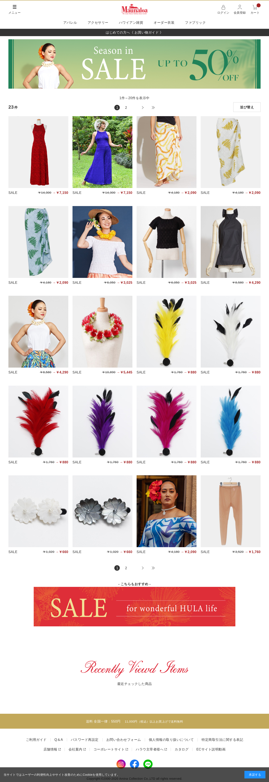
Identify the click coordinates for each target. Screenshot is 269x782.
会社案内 (75, 749)
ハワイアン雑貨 (131, 22)
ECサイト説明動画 (210, 749)
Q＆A (58, 739)
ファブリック (195, 22)
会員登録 (240, 12)
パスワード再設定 (85, 739)
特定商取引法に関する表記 (222, 739)
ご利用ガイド (36, 739)
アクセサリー (98, 22)
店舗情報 (50, 749)
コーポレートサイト (109, 749)
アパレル (70, 22)
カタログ (182, 749)
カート (256, 9)
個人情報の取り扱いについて (171, 739)
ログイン (223, 12)
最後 (153, 107)
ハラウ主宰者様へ (150, 749)
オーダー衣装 (164, 22)
